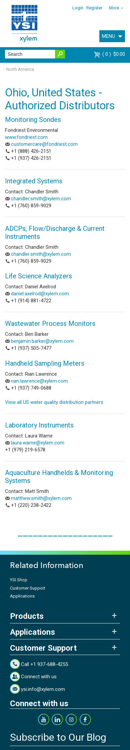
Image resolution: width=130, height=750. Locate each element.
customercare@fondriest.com (44, 144)
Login (77, 7)
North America (20, 69)
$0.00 (113, 54)
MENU (108, 36)
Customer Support (27, 588)
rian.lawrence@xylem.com (39, 381)
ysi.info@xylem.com (43, 689)
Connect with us (39, 677)
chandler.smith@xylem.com (41, 199)
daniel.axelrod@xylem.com (40, 294)
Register (94, 7)
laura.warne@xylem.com (37, 443)
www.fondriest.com (26, 137)
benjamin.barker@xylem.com (42, 341)
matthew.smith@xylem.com (41, 498)
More (114, 7)
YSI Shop (18, 579)
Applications (22, 596)
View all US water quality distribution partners (54, 402)
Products (27, 616)
